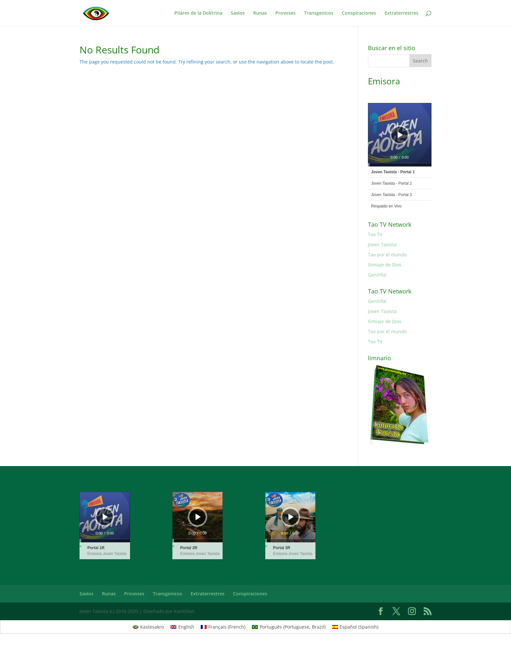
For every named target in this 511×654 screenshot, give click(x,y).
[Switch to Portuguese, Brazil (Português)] (289, 627)
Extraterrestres (401, 13)
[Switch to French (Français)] (223, 627)
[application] (399, 134)
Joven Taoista (382, 244)
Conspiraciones (359, 13)
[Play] (400, 135)
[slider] (399, 164)
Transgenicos (318, 13)
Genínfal (377, 275)
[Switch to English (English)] (182, 627)
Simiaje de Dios (385, 265)
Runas (260, 13)
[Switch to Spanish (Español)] (355, 627)
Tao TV (375, 234)
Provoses (285, 13)
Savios (238, 13)
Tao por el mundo (387, 254)
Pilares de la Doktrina (198, 13)
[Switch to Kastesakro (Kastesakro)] (148, 627)
